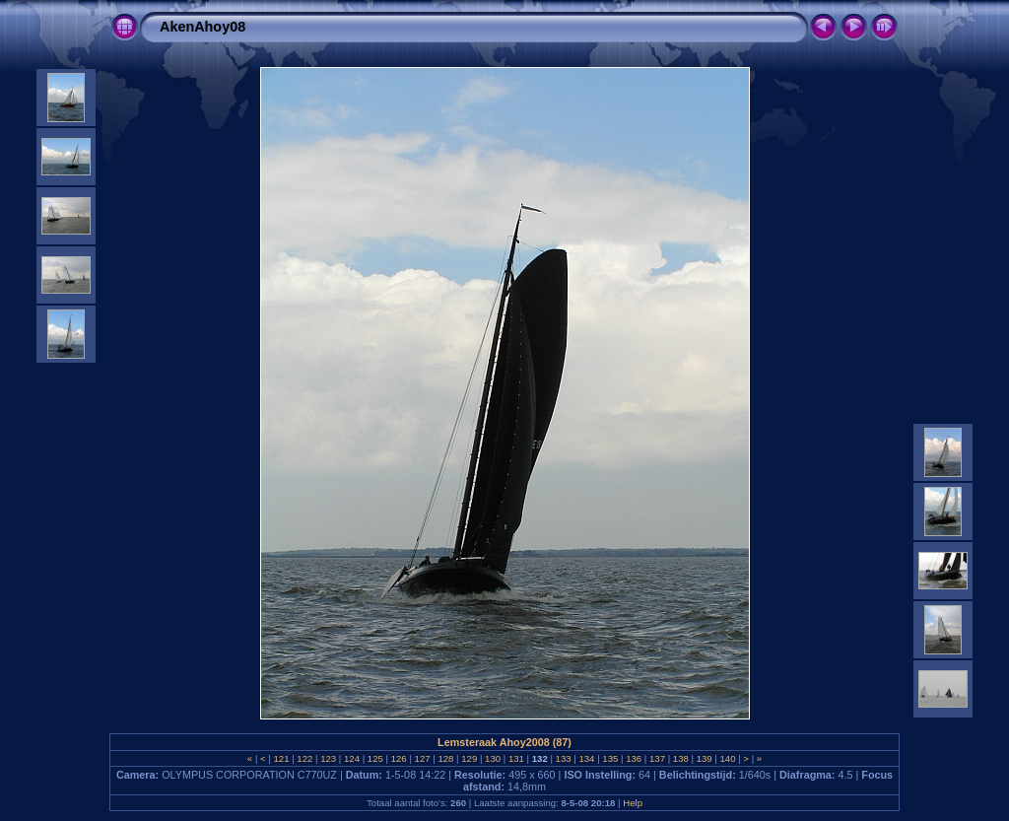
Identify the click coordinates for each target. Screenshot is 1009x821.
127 (422, 758)
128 (446, 758)
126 (398, 758)
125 (375, 758)
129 (469, 758)
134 (586, 758)
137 (656, 758)
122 (305, 758)
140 (727, 758)
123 (328, 758)
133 (563, 758)
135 (610, 758)
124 (351, 758)
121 (281, 758)
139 (704, 758)
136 (633, 758)
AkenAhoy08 (202, 26)
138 (680, 758)
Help (632, 802)
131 (515, 758)
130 (492, 758)
